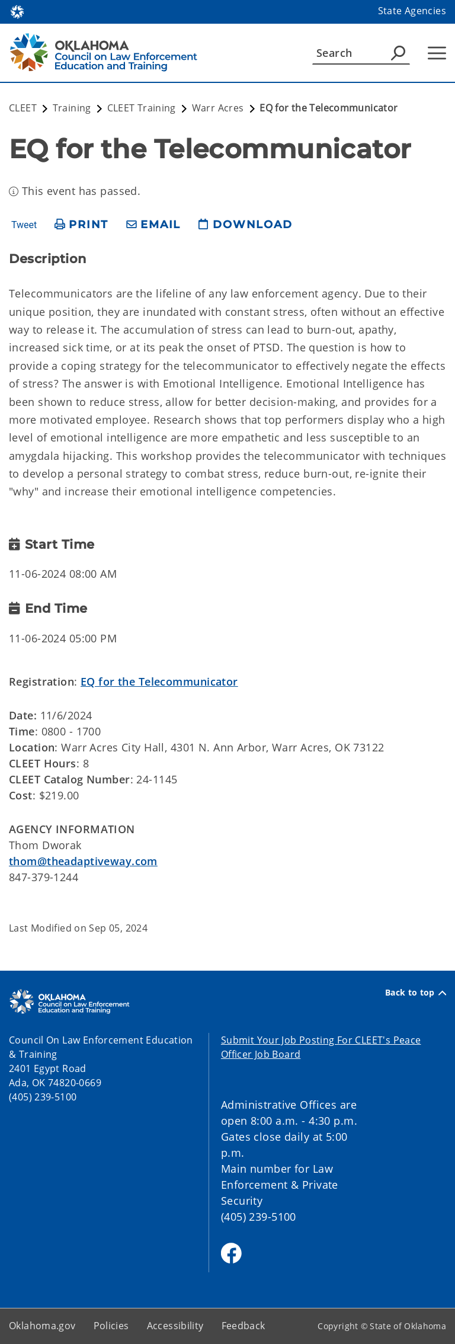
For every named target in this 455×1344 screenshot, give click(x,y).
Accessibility (175, 1325)
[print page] (81, 225)
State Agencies (412, 10)
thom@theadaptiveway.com (83, 861)
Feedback (243, 1325)
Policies (111, 1325)
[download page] (245, 225)
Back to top (415, 992)
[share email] (153, 225)
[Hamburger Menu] (437, 53)
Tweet (24, 225)
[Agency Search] (398, 53)
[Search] (361, 53)
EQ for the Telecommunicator (159, 681)
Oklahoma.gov (42, 1325)
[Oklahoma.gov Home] (17, 11)
